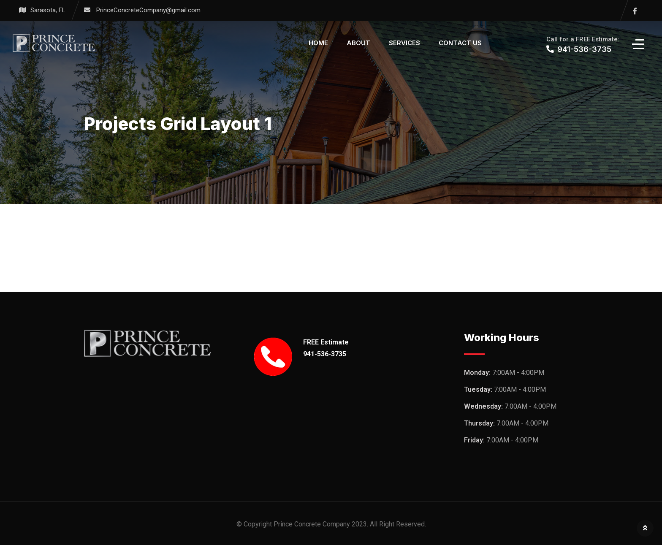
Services (404, 43)
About (358, 43)
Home (318, 43)
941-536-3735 (324, 354)
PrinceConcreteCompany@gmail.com (148, 10)
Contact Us (460, 43)
